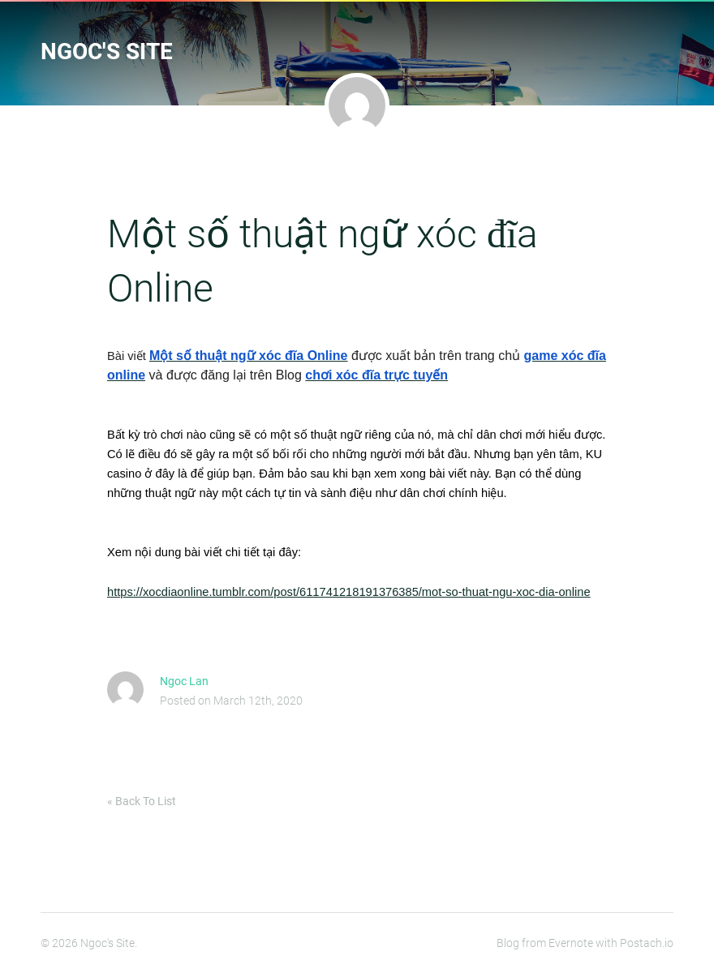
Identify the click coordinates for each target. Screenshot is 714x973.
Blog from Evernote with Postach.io (585, 943)
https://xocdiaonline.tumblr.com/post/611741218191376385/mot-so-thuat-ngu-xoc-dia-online (349, 591)
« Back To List (141, 801)
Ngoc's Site (107, 51)
